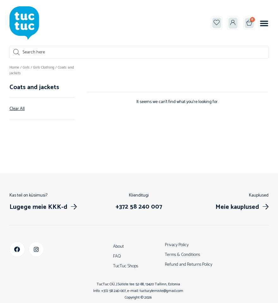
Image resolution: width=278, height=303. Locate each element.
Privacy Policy (177, 245)
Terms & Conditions (182, 254)
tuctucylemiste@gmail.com (161, 291)
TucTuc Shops (125, 266)
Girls (26, 67)
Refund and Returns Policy (188, 264)
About (118, 246)
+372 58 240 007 (113, 291)
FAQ (117, 256)
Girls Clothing (43, 67)
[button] (264, 23)
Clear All (17, 109)
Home (14, 67)
